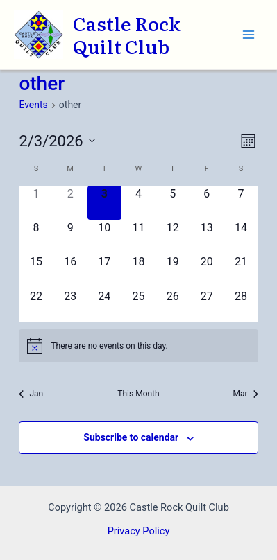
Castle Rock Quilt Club (127, 34)
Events (33, 104)
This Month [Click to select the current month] (138, 394)
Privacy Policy (139, 531)
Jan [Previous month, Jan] (31, 394)
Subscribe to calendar (130, 437)
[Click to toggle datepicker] (56, 141)
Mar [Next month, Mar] (245, 394)
